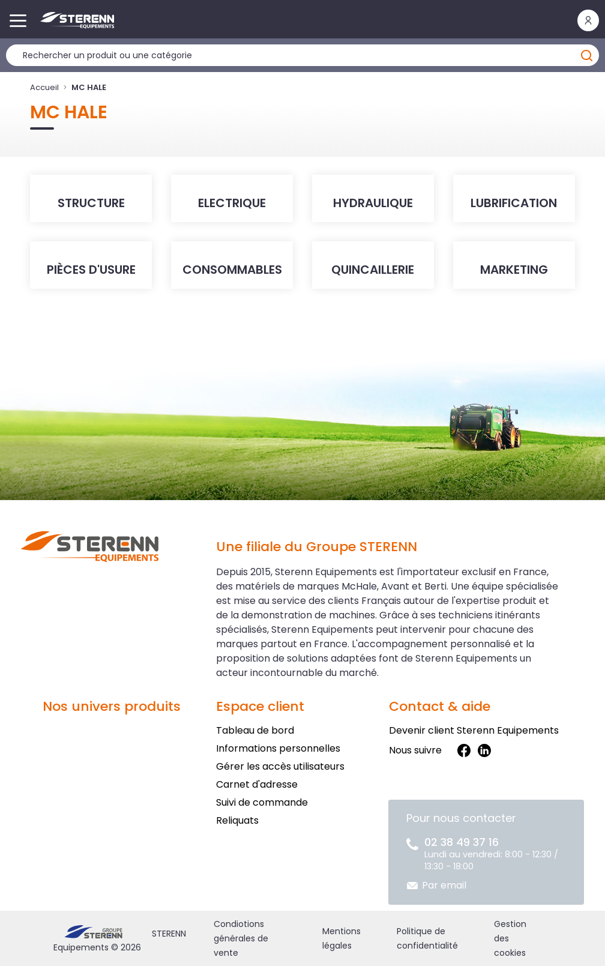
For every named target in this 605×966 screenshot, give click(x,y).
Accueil (44, 87)
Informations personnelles (278, 748)
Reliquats (237, 820)
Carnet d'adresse (257, 784)
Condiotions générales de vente (241, 938)
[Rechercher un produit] (302, 55)
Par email (444, 885)
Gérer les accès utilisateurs (280, 766)
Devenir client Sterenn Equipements (474, 730)
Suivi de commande (262, 802)
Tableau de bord (255, 730)
